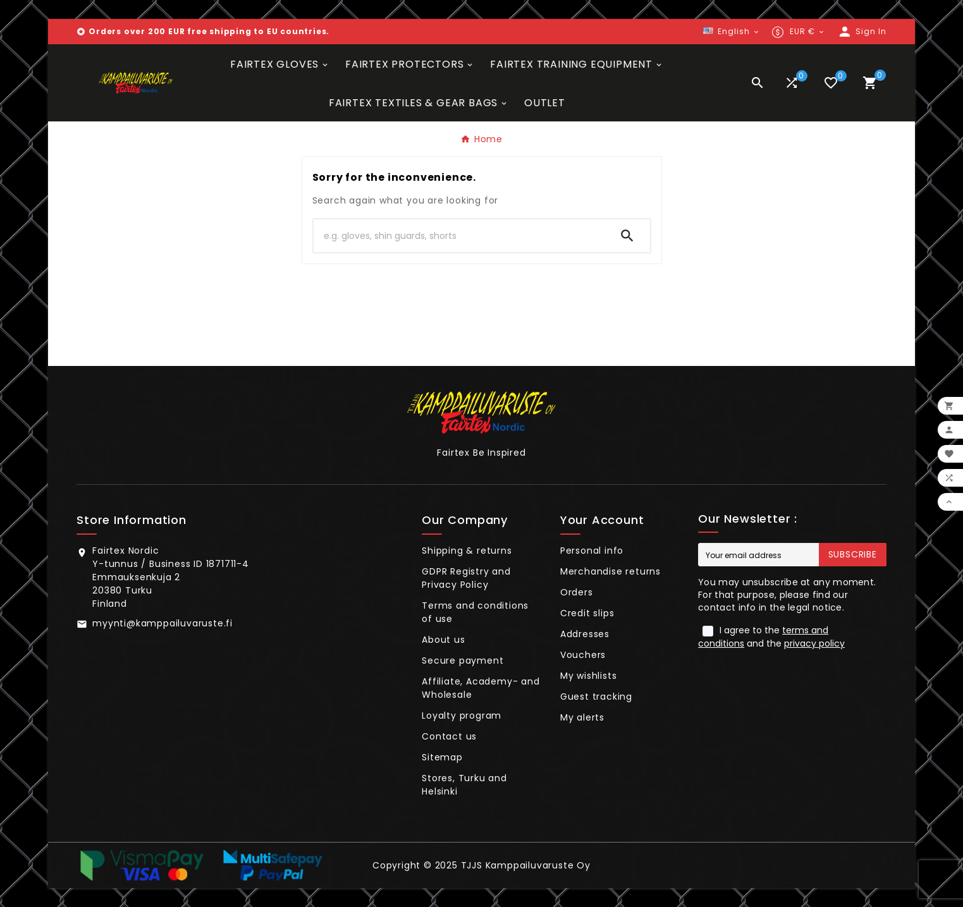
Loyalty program (461, 715)
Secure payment (462, 660)
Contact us (449, 736)
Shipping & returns (467, 550)
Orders (576, 592)
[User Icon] (861, 31)
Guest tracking (596, 696)
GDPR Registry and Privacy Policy (466, 578)
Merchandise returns (610, 571)
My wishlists (588, 675)
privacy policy (814, 643)
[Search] (459, 235)
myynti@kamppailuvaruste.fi (162, 623)
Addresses (585, 634)
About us (443, 639)
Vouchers (583, 654)
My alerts (582, 717)
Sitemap (442, 757)
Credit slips (587, 613)
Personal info (591, 550)
